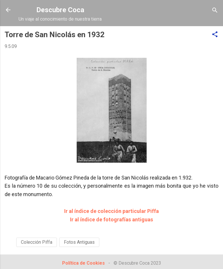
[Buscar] (214, 10)
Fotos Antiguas (79, 242)
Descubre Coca (60, 10)
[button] (214, 35)
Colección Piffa (36, 242)
